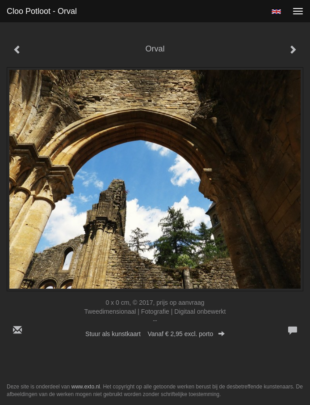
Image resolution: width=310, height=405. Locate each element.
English (276, 11)
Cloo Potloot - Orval (42, 11)
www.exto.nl (85, 387)
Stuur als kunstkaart (155, 333)
